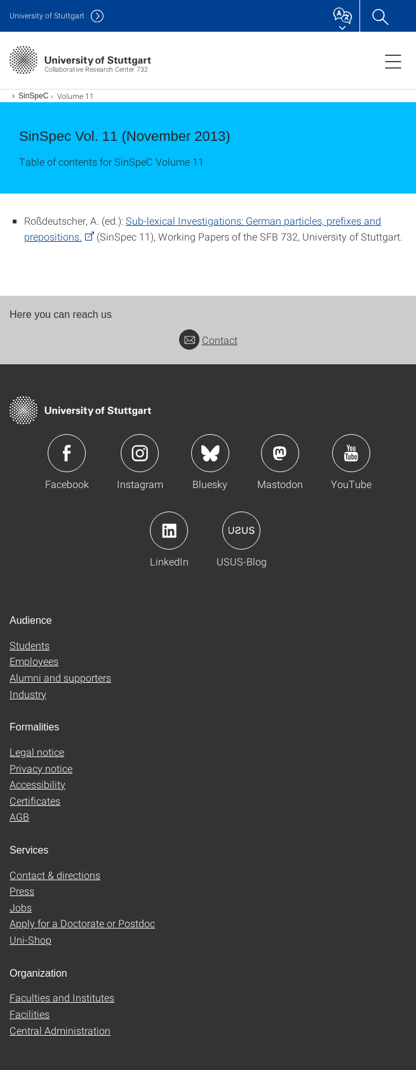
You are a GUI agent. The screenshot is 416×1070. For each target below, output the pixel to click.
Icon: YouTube (351, 453)
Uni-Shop (30, 939)
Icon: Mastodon (280, 453)
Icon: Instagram (140, 453)
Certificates (35, 800)
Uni (47, 15)
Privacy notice (41, 768)
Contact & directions (55, 875)
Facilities (30, 1013)
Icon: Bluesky (210, 453)
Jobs (21, 907)
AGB (19, 816)
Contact (208, 340)
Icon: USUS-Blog (241, 531)
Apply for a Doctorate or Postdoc (82, 923)
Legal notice (37, 751)
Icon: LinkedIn (169, 531)
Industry (28, 694)
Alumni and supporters (60, 677)
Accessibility (37, 784)
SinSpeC (33, 95)
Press (22, 890)
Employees (34, 661)
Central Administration (60, 1030)
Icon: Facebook (67, 453)
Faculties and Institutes (62, 997)
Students (30, 645)
